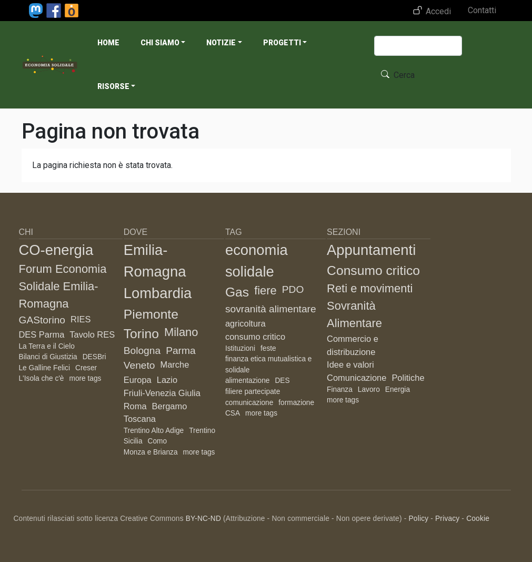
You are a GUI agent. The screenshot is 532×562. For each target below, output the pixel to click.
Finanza (340, 389)
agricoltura (245, 323)
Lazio (167, 379)
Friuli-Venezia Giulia (162, 393)
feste (268, 348)
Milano (181, 332)
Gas (237, 292)
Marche (174, 364)
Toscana (140, 418)
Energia (397, 389)
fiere (265, 290)
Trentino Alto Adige (154, 431)
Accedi (438, 11)
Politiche (408, 377)
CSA (232, 413)
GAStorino (42, 320)
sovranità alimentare (270, 308)
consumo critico (255, 336)
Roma (135, 406)
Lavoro (369, 389)
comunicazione (249, 403)
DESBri (94, 357)
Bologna (142, 350)
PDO (293, 289)
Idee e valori (350, 364)
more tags (85, 378)
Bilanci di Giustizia (48, 357)
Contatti (482, 10)
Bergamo (169, 406)
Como (157, 441)
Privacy (447, 518)
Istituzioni (240, 348)
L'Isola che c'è (41, 378)
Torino (141, 334)
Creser (86, 368)
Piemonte (151, 314)
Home (108, 42)
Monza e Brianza (151, 452)
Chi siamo (159, 42)
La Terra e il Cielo (47, 346)
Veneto (139, 365)
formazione (296, 403)
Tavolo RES (92, 334)
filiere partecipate (252, 392)
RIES (81, 319)
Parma (181, 350)
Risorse (113, 86)
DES (282, 380)
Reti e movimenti (370, 288)
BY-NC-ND (203, 518)
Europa (138, 379)
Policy (418, 518)
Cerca (404, 75)
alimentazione (247, 380)
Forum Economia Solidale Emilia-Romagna (63, 286)
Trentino (202, 431)
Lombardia (158, 293)
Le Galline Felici (45, 368)
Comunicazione (356, 377)
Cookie (477, 518)
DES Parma (42, 334)
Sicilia (133, 441)
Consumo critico (373, 270)
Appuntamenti (371, 250)
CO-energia (56, 250)
